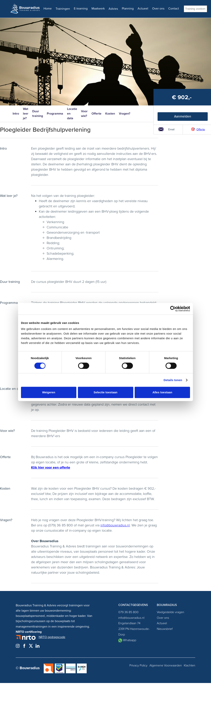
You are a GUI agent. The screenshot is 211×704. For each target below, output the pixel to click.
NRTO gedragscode (52, 637)
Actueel (143, 8)
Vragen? (124, 113)
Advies (113, 8)
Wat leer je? (25, 113)
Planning (128, 8)
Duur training (37, 113)
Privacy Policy (138, 665)
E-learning (81, 8)
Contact (173, 8)
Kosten (110, 113)
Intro (16, 113)
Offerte (96, 113)
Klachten (189, 665)
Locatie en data (72, 113)
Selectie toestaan (106, 392)
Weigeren (48, 392)
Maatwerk (98, 8)
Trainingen (63, 8)
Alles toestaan (162, 392)
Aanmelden (182, 116)
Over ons (158, 8)
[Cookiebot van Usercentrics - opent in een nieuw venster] (173, 309)
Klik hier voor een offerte (50, 467)
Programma (55, 113)
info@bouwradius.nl (115, 525)
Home (48, 8)
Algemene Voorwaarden (165, 665)
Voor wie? (84, 113)
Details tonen (173, 380)
